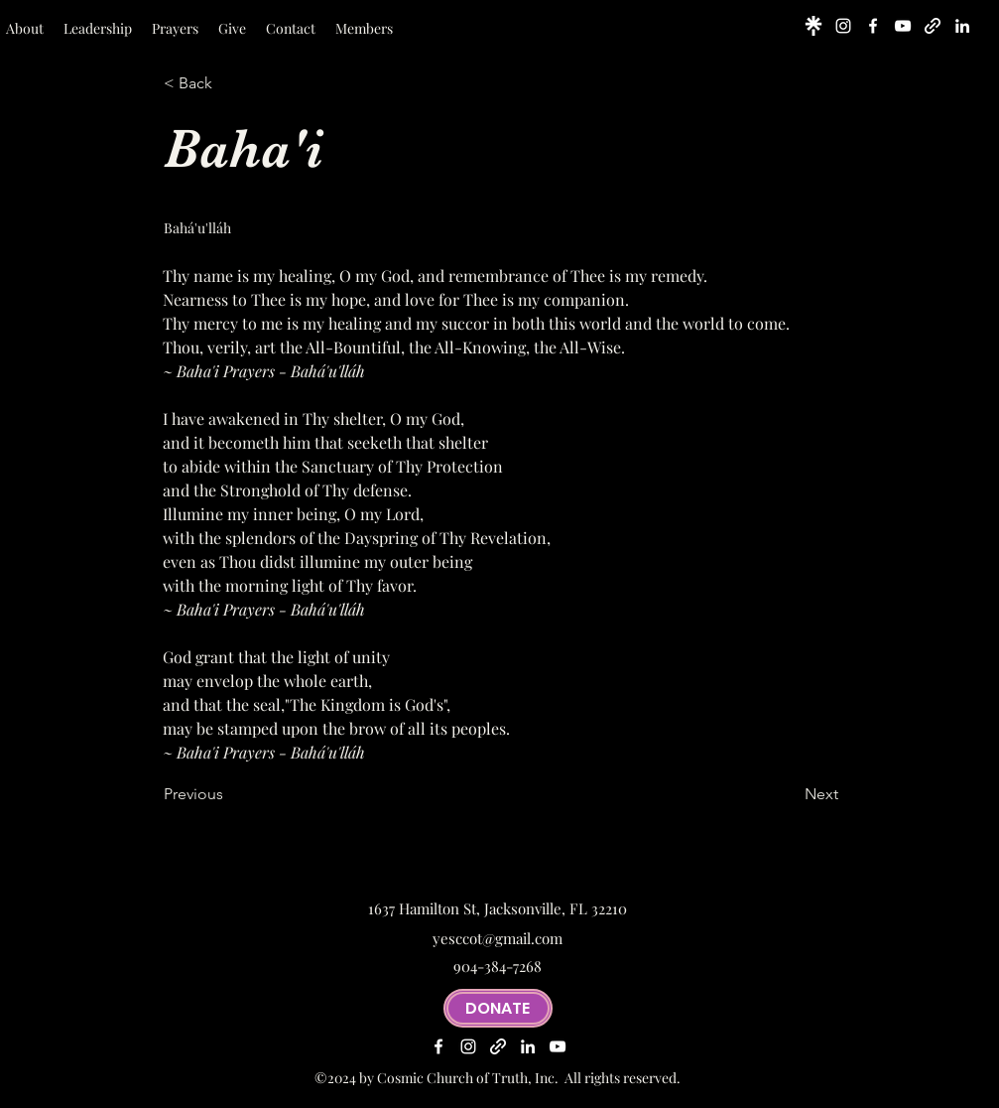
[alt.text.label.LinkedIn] (962, 26)
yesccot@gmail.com (497, 938)
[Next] (788, 794)
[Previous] (229, 794)
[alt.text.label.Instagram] (843, 26)
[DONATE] (498, 1008)
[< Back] (229, 83)
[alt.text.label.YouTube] (903, 26)
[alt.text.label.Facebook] (873, 26)
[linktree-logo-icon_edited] (813, 26)
